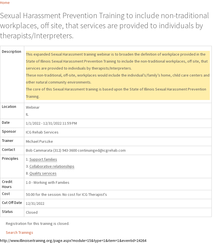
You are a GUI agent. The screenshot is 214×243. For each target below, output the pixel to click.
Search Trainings (19, 232)
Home (5, 2)
